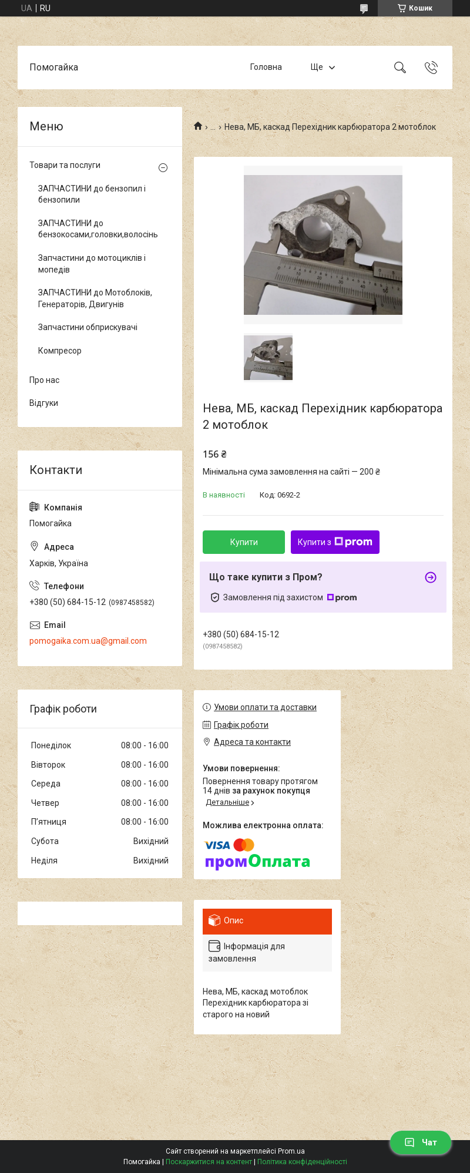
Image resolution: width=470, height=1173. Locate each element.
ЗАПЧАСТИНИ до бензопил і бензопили (92, 194)
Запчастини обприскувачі (87, 327)
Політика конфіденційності (302, 1162)
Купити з (335, 542)
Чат (420, 1142)
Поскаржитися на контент (209, 1162)
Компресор (60, 350)
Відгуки (43, 403)
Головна (266, 67)
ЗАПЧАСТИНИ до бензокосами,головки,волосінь (97, 229)
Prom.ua (291, 1151)
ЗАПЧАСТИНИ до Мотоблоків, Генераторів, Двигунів (95, 298)
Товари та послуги (64, 165)
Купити (244, 542)
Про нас (44, 380)
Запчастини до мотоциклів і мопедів (92, 263)
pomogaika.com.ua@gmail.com (88, 641)
